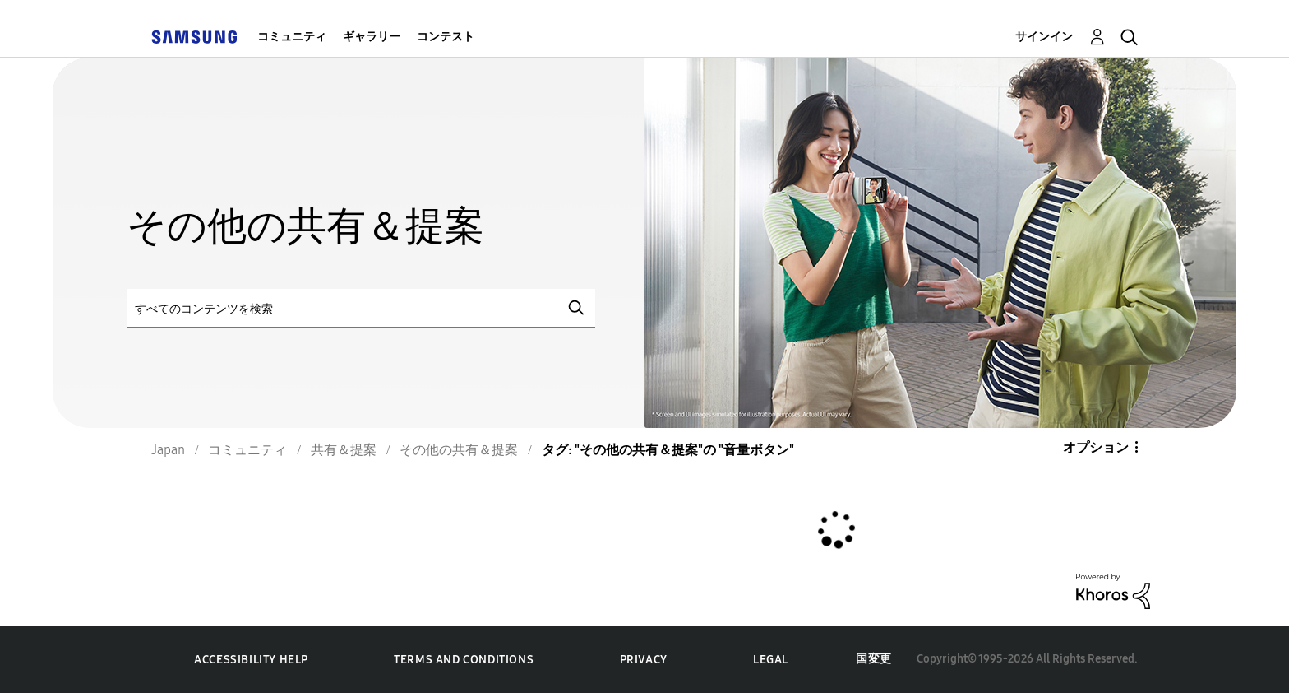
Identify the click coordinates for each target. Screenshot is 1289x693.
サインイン (1044, 37)
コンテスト (445, 37)
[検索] (361, 308)
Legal (770, 660)
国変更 (874, 659)
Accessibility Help (251, 660)
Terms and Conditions (464, 660)
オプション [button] (1096, 447)
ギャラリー (371, 37)
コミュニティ (291, 37)
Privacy (644, 660)
